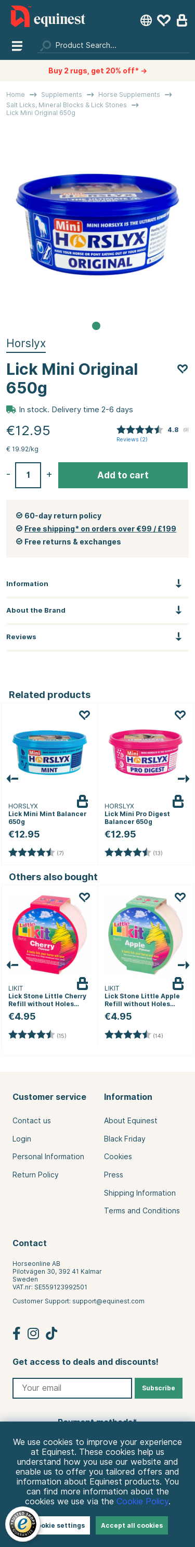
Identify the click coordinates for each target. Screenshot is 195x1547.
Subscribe (158, 1388)
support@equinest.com (108, 1301)
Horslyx (26, 343)
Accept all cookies (132, 1525)
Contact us (31, 1121)
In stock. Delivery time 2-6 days (76, 409)
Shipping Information (140, 1193)
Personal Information (48, 1156)
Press (113, 1175)
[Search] (113, 45)
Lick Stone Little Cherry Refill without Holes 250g (47, 1004)
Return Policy (35, 1175)
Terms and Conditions (142, 1211)
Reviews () (132, 439)
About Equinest (131, 1121)
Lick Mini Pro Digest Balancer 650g (137, 818)
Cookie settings (58, 1525)
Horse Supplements (129, 94)
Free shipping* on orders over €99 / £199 (100, 529)
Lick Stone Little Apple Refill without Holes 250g (142, 1004)
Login (21, 1139)
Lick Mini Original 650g (40, 113)
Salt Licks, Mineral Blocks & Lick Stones (66, 105)
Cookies (118, 1156)
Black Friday (125, 1139)
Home (15, 94)
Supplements (61, 94)
